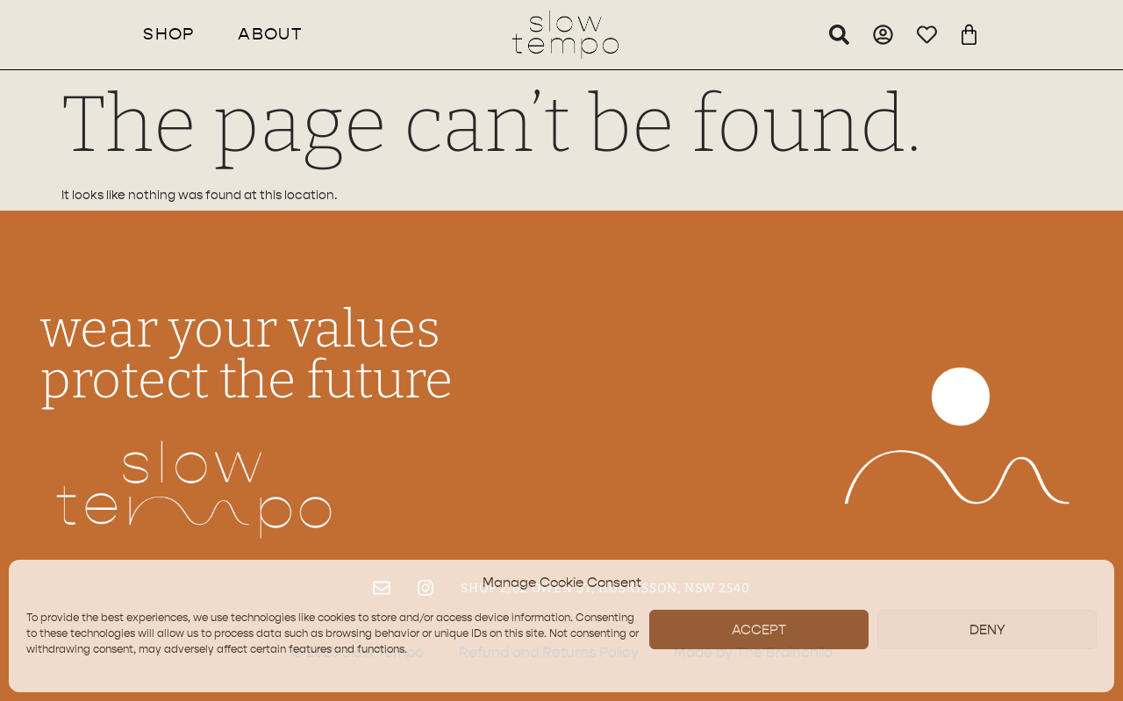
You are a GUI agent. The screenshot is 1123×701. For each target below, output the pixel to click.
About (270, 34)
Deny (987, 630)
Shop (168, 34)
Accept (759, 630)
